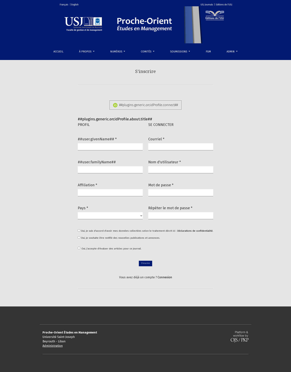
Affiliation (87, 184)
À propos (85, 51)
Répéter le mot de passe (170, 207)
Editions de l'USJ (224, 4)
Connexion (165, 277)
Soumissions (179, 51)
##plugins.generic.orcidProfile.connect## (145, 105)
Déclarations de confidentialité (195, 230)
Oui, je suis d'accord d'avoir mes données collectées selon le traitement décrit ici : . (145, 230)
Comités (146, 51)
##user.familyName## (97, 162)
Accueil (58, 51)
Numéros (116, 51)
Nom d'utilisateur (164, 161)
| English (74, 4)
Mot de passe (161, 184)
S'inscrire (145, 263)
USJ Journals (207, 4)
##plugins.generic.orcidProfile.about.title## (115, 119)
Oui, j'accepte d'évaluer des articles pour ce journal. (111, 248)
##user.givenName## (97, 138)
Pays (83, 207)
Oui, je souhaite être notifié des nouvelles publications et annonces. (119, 237)
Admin (231, 51)
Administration (52, 346)
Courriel (156, 138)
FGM (208, 51)
